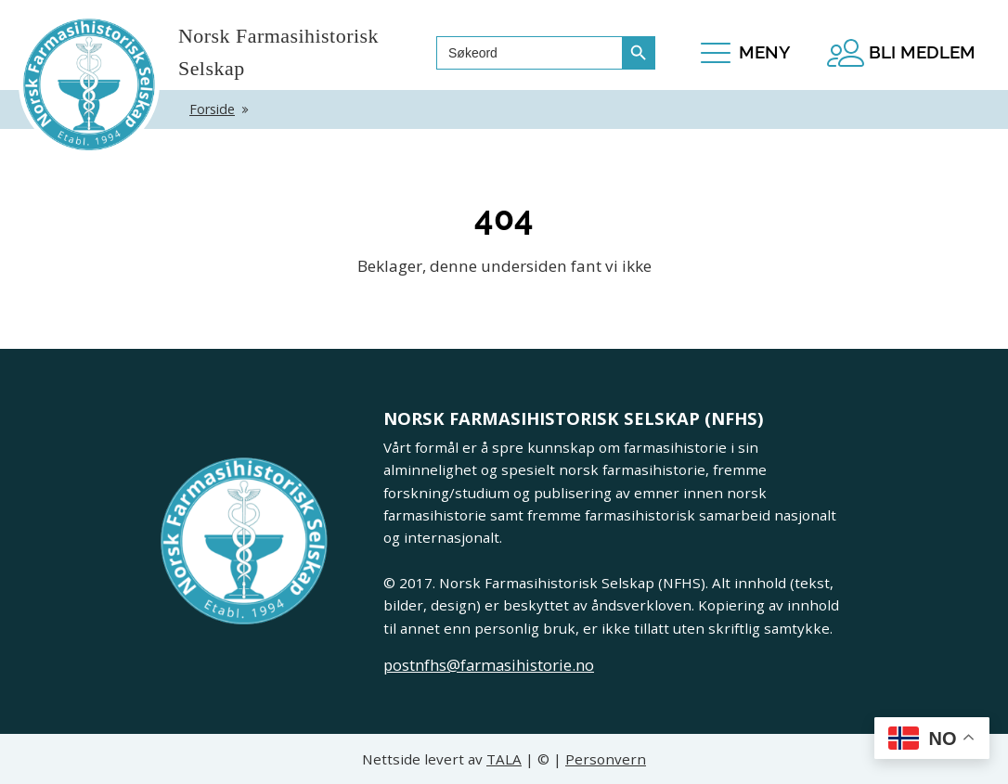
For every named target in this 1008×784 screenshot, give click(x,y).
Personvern (605, 759)
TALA (504, 759)
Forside (212, 109)
